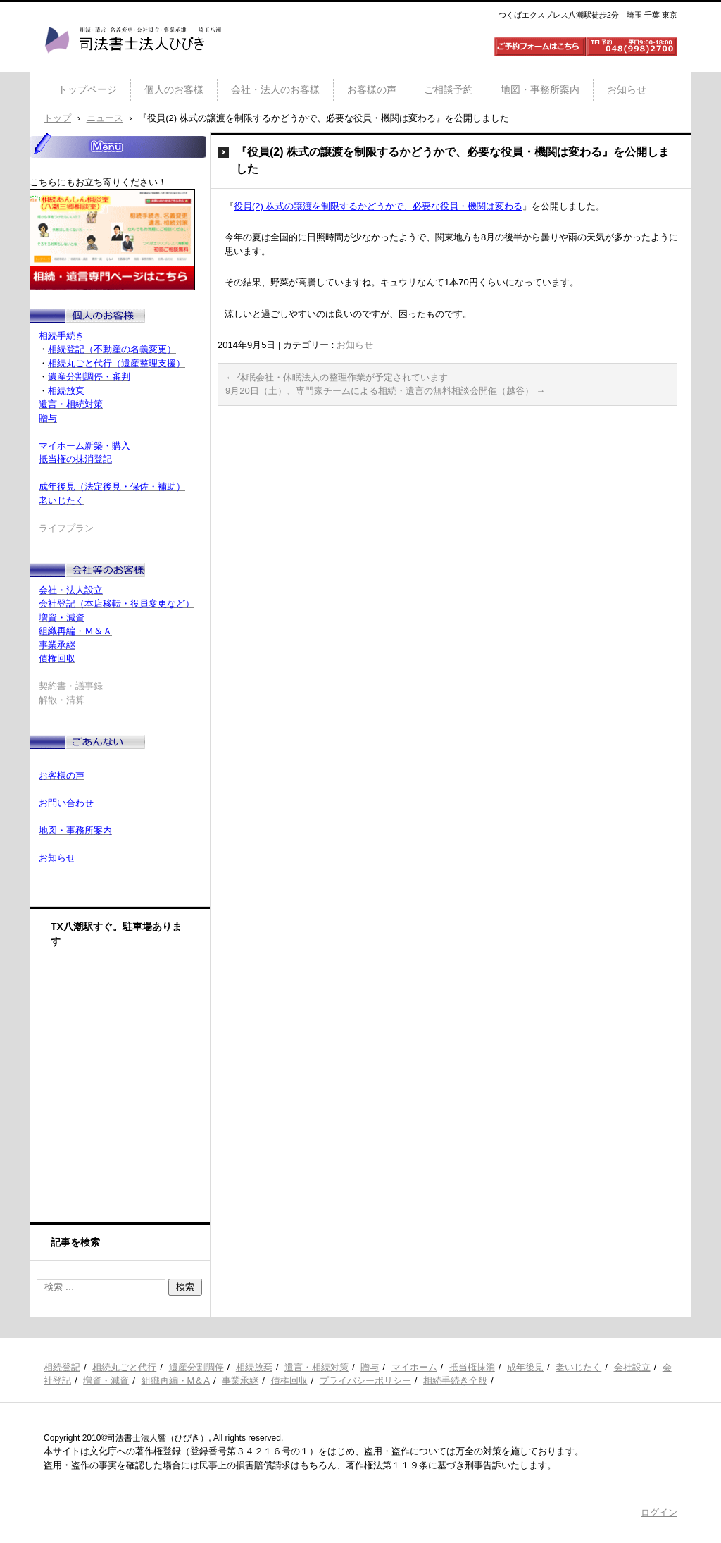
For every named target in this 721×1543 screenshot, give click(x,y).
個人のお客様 (173, 89)
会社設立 (632, 1367)
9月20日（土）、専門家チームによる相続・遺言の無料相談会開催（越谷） (385, 390)
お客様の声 (371, 89)
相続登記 (62, 1367)
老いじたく (578, 1367)
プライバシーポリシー (365, 1380)
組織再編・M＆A (176, 1380)
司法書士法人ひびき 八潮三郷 (132, 66)
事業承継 (240, 1380)
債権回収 (289, 1380)
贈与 (369, 1367)
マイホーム (414, 1367)
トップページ (87, 89)
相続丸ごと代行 (124, 1367)
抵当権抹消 (472, 1367)
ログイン (659, 1512)
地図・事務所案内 (540, 89)
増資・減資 (106, 1380)
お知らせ (626, 89)
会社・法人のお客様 (275, 89)
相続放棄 (254, 1367)
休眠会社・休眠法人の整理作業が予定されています (336, 377)
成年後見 (525, 1367)
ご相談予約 (448, 89)
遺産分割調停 (196, 1367)
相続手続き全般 (455, 1380)
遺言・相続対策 (316, 1367)
